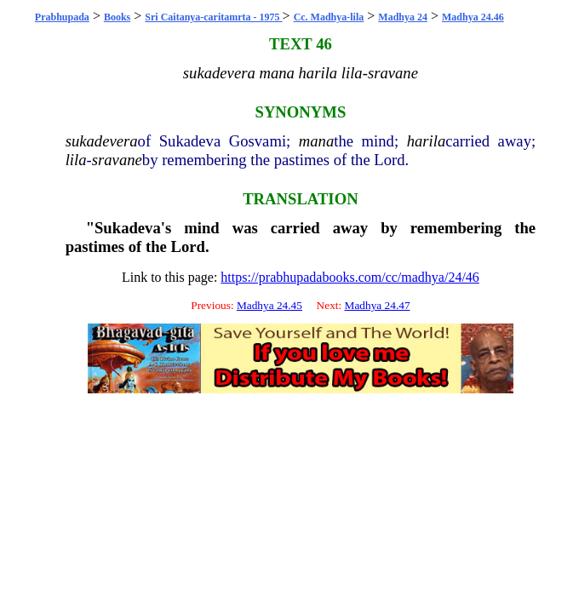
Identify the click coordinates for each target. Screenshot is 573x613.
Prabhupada (62, 17)
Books (117, 17)
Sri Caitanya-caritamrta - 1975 (213, 17)
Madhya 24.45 (269, 305)
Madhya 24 (402, 17)
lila (76, 160)
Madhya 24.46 (473, 17)
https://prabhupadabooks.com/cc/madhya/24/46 (350, 277)
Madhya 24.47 (377, 305)
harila (426, 141)
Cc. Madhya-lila (329, 17)
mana (316, 141)
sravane (117, 160)
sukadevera (102, 141)
